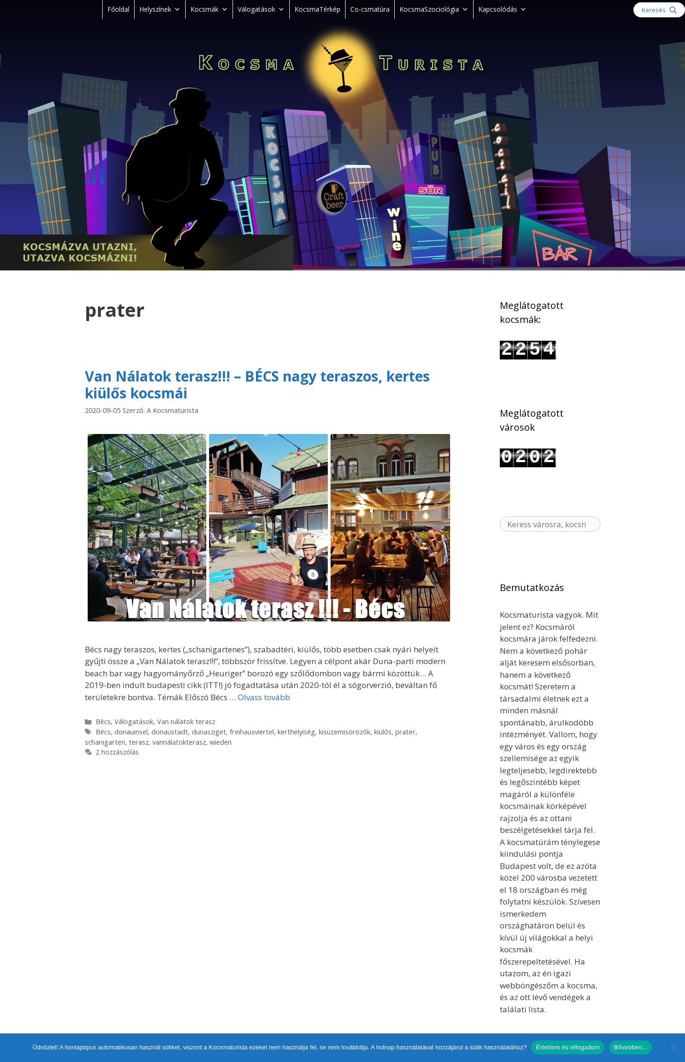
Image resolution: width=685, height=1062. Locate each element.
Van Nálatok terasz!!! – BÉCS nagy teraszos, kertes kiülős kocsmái (257, 384)
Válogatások (261, 9)
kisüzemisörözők (344, 731)
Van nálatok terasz (186, 721)
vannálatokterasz (179, 742)
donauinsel (131, 731)
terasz (139, 742)
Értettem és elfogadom (568, 1047)
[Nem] (673, 1047)
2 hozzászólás (117, 752)
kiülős (382, 731)
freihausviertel (252, 731)
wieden (221, 742)
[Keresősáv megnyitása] (659, 10)
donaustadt (169, 731)
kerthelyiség (296, 731)
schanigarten (105, 742)
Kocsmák (209, 9)
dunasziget (209, 731)
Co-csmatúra (370, 9)
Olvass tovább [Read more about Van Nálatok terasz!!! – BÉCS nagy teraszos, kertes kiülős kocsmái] (264, 697)
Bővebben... (630, 1047)
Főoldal (118, 9)
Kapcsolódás (502, 9)
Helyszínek (160, 9)
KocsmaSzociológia (433, 9)
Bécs (103, 721)
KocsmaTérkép (317, 9)
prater (405, 731)
